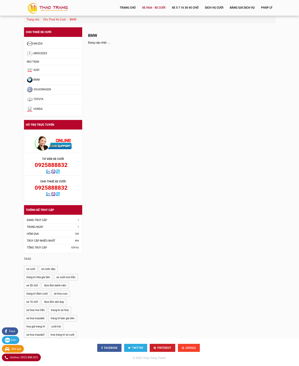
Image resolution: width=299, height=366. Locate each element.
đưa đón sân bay (54, 301)
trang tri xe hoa (60, 310)
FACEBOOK (109, 347)
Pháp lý (266, 7)
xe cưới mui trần (66, 277)
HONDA (35, 109)
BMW (73, 19)
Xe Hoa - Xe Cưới (153, 7)
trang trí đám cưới (37, 293)
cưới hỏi (56, 326)
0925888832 (51, 165)
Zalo (10, 340)
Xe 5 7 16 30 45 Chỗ (185, 7)
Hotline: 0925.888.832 (21, 357)
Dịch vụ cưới (213, 7)
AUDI (33, 70)
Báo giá (13, 349)
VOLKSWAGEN (39, 89)
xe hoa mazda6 (36, 318)
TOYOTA (35, 99)
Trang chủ (127, 7)
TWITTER (135, 347)
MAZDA (35, 44)
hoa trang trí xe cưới (62, 334)
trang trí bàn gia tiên (62, 318)
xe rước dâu (48, 268)
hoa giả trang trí (36, 326)
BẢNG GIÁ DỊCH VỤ (242, 7)
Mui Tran (33, 61)
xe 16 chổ (32, 301)
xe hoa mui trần (36, 310)
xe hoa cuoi (61, 293)
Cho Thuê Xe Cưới (54, 19)
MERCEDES (37, 53)
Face (10, 331)
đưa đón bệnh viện (55, 285)
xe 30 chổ (32, 285)
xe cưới (31, 268)
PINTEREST (162, 347)
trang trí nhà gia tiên (38, 277)
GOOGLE (189, 347)
